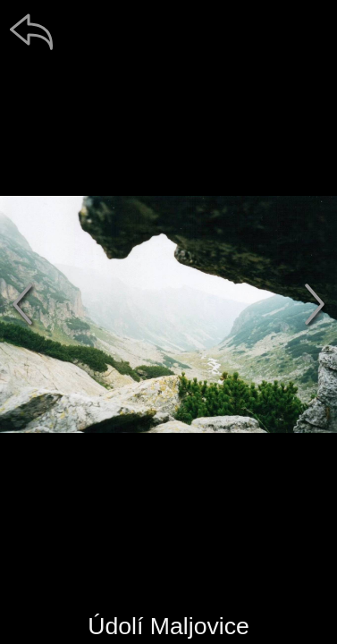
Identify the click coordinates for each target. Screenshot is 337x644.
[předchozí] (22, 304)
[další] (314, 304)
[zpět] (31, 31)
